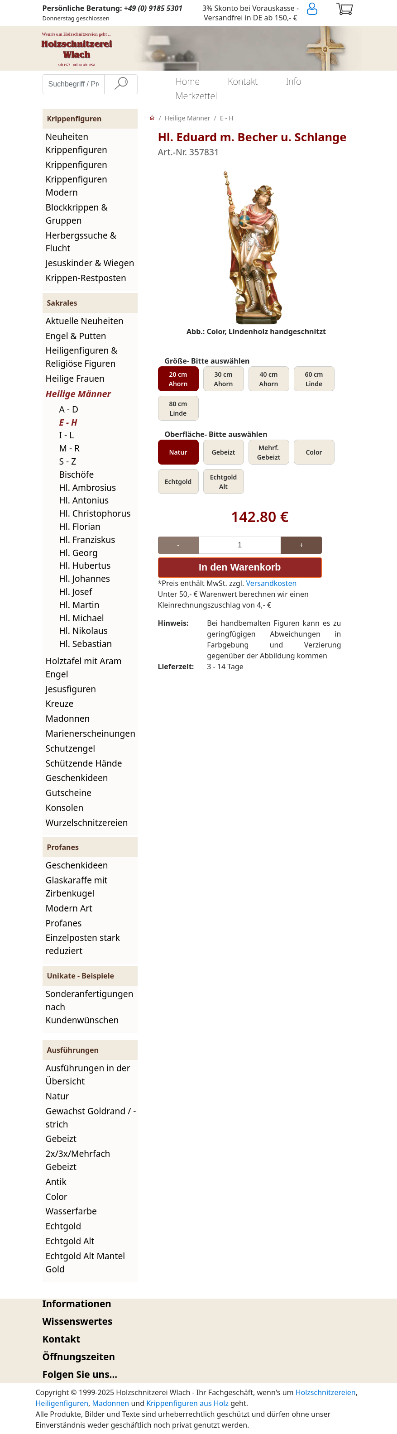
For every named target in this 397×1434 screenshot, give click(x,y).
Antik (56, 1181)
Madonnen (68, 718)
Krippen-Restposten (86, 278)
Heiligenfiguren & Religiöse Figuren (82, 356)
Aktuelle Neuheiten (85, 321)
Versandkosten (271, 583)
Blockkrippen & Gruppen (77, 213)
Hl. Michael (81, 618)
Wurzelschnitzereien (87, 822)
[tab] (199, 1304)
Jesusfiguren (71, 689)
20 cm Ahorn (178, 379)
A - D (68, 409)
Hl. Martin (79, 605)
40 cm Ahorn (268, 379)
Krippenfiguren (76, 164)
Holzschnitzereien (326, 1392)
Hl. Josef (75, 591)
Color (56, 1196)
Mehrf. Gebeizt (269, 452)
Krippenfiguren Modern (76, 185)
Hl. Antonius (84, 500)
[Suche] (121, 84)
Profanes (64, 923)
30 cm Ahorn (223, 379)
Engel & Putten (76, 336)
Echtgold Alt (70, 1241)
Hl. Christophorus (95, 513)
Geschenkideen (77, 778)
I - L (66, 435)
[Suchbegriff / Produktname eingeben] (74, 84)
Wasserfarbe (71, 1211)
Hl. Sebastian (85, 644)
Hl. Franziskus (87, 539)
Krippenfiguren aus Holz (187, 1403)
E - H (68, 422)
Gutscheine (68, 793)
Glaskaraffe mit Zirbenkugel (77, 886)
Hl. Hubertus (85, 565)
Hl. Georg (78, 553)
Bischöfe (76, 474)
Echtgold (63, 1226)
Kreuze (60, 703)
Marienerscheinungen (91, 733)
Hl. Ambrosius (87, 487)
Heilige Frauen (75, 378)
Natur (57, 1096)
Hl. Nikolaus (83, 630)
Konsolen (65, 807)
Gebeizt (61, 1138)
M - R (69, 448)
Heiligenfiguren (62, 1403)
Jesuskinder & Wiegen (90, 263)
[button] (199, 1304)
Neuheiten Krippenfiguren (76, 143)
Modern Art (69, 908)
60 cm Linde (314, 379)
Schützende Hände (84, 763)
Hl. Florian (79, 526)
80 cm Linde (178, 408)
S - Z (68, 461)
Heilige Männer (78, 394)
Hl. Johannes (84, 578)
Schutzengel (71, 748)
